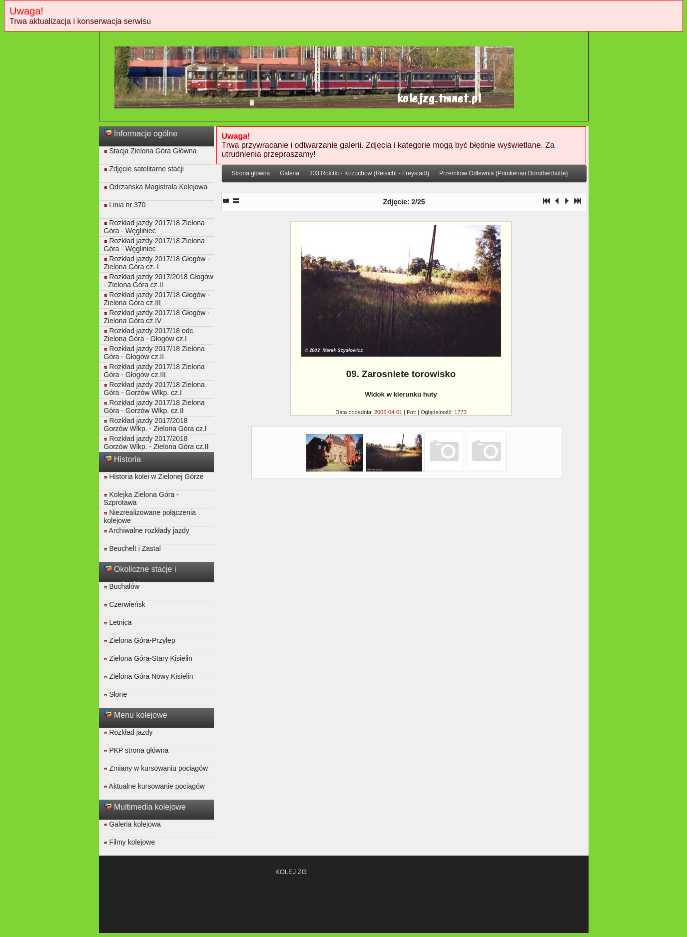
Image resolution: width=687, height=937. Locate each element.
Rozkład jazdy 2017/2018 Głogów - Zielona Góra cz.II (158, 281)
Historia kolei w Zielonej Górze (154, 476)
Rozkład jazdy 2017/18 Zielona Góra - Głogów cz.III (154, 371)
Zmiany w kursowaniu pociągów (156, 768)
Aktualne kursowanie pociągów (154, 786)
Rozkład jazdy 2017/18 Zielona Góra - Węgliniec (154, 227)
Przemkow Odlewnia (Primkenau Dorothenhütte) (503, 173)
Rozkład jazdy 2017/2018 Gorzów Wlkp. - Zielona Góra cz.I (155, 425)
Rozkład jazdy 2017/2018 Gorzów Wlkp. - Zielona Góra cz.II (156, 443)
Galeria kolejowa (132, 824)
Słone (115, 694)
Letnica (118, 622)
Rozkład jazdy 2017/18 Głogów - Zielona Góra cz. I (157, 263)
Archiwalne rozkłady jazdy (146, 530)
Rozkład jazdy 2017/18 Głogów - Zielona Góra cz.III (157, 299)
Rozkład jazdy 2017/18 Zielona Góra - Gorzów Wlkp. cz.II (154, 407)
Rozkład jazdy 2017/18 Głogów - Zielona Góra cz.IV (157, 317)
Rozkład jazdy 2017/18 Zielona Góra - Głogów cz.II (154, 353)
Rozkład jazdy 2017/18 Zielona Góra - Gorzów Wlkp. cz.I (154, 389)
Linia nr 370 (125, 205)
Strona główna (251, 173)
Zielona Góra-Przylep (139, 640)
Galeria (289, 173)
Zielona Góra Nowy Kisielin (148, 676)
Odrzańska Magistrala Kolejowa (156, 187)
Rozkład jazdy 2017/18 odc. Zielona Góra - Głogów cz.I (149, 335)
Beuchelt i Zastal (132, 548)
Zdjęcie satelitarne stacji (144, 169)
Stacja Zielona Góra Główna (150, 151)
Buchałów (122, 586)
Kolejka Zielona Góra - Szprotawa (141, 498)
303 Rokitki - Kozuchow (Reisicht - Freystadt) (369, 173)
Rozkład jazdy (128, 732)
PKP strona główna (136, 750)
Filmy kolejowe (129, 842)
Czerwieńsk (124, 604)
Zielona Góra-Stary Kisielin (148, 658)
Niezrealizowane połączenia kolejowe (150, 516)
